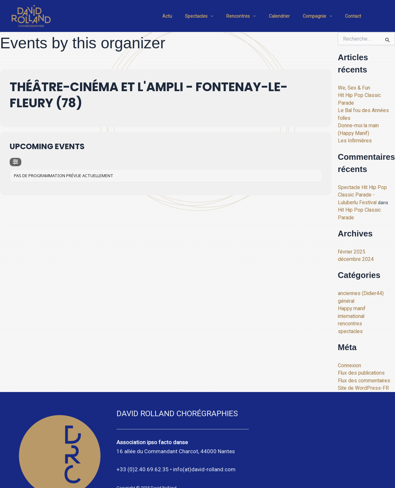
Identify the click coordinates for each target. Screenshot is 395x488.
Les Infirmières (354, 131)
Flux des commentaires (363, 358)
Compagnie (323, 16)
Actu (188, 16)
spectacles (349, 310)
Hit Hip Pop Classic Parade (366, 95)
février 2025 (350, 233)
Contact (355, 16)
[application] (228, 16)
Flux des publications (360, 351)
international (351, 296)
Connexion (349, 344)
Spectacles (216, 16)
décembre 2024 (354, 240)
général (345, 281)
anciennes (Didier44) (359, 274)
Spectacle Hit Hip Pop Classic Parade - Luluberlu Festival (365, 184)
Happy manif (351, 288)
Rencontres (254, 16)
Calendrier (289, 16)
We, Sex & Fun (353, 88)
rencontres (349, 303)
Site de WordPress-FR (361, 365)
